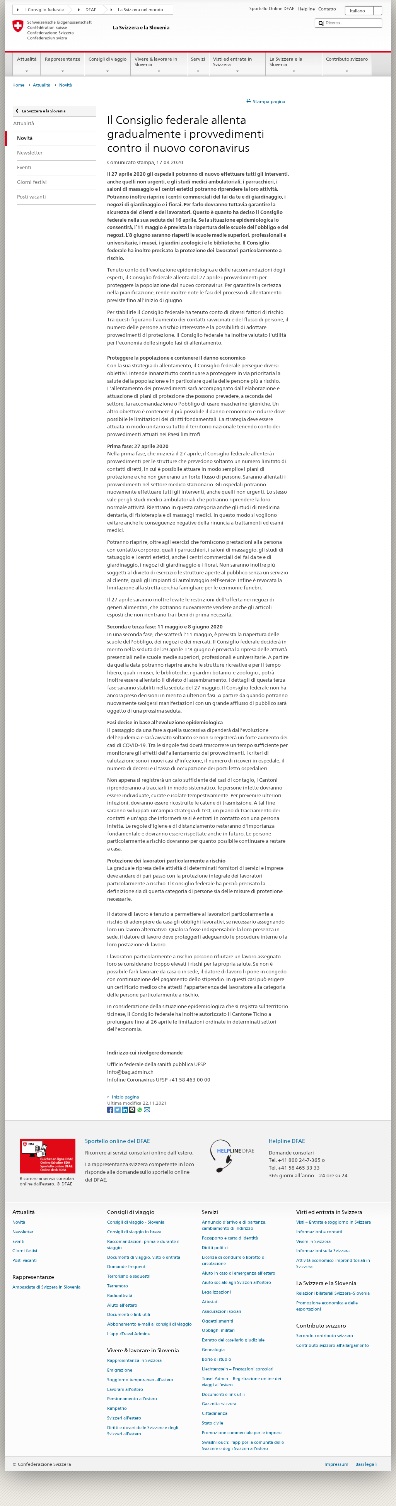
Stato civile (212, 1423)
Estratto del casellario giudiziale (233, 1340)
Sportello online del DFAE (117, 1141)
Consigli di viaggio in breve (134, 1231)
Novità (18, 1222)
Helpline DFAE (287, 1141)
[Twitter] (118, 1109)
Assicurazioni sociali (221, 1311)
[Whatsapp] (140, 1109)
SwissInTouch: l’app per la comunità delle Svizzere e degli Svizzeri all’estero (243, 1445)
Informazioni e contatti (319, 1231)
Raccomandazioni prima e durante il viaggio (143, 1244)
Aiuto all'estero (122, 1305)
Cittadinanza (214, 1413)
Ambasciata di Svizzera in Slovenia (46, 1287)
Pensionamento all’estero (132, 1399)
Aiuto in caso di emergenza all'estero (238, 1273)
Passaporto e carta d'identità (230, 1238)
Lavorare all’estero (125, 1389)
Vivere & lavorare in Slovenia (159, 65)
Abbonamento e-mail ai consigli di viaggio (149, 1324)
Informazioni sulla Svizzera (323, 1251)
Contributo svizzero (347, 65)
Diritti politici (215, 1247)
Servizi (198, 65)
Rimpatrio (117, 1408)
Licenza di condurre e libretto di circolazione (234, 1260)
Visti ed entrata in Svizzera (237, 65)
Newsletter (22, 1231)
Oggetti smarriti (217, 1321)
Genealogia (213, 1349)
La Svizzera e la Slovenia (294, 65)
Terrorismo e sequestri (128, 1276)
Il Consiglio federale (44, 9)
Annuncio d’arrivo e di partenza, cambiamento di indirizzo (234, 1225)
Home (18, 85)
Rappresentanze (62, 65)
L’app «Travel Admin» (128, 1333)
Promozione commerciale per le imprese (242, 1432)
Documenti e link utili (128, 1315)
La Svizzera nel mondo (140, 9)
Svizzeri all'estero (124, 1418)
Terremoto (117, 1286)
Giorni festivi (24, 1251)
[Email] (147, 1109)
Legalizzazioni (216, 1292)
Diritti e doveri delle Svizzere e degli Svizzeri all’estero (142, 1430)
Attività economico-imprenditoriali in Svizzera (333, 1264)
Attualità (26, 65)
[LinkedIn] (125, 1109)
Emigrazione (119, 1370)
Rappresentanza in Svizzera (134, 1360)
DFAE (90, 9)
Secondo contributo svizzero (324, 1336)
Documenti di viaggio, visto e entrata (143, 1257)
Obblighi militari (218, 1330)
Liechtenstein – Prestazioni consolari (237, 1369)
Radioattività (119, 1295)
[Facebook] (110, 1109)
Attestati (210, 1301)
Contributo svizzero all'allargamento (332, 1345)
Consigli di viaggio (107, 65)
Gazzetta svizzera (219, 1404)
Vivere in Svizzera (313, 1241)
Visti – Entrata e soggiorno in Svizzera (333, 1222)
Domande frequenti (127, 1267)
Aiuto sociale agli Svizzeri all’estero (236, 1282)
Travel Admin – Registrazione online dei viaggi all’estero (241, 1381)
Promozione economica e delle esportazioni (327, 1306)
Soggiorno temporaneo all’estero (140, 1379)
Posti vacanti (24, 1260)
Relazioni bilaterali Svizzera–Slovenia (333, 1293)
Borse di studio (216, 1359)
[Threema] (133, 1109)
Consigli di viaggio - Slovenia (135, 1222)
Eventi (18, 1241)
